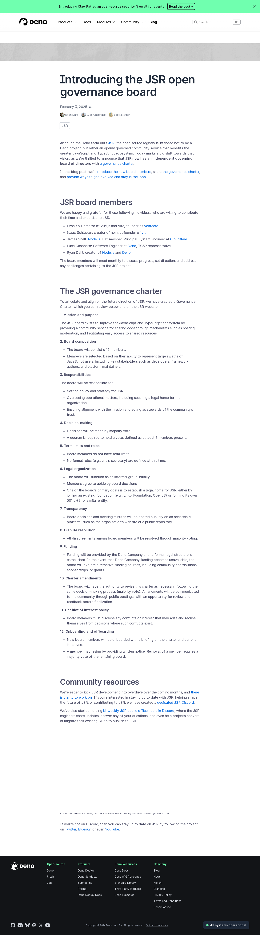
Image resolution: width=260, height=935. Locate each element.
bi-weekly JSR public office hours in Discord (138, 711)
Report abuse (162, 907)
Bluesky (84, 829)
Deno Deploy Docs (90, 894)
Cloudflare (178, 239)
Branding (159, 888)
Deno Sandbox (87, 876)
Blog (153, 22)
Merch (158, 882)
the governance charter (180, 172)
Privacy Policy (163, 894)
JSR (65, 126)
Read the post (181, 6)
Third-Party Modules (128, 888)
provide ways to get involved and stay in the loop (106, 177)
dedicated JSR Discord (175, 702)
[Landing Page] (33, 22)
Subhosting (85, 882)
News (157, 876)
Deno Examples (124, 894)
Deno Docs (122, 870)
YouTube (112, 829)
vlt (144, 233)
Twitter (70, 829)
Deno (132, 246)
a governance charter (116, 164)
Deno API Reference (128, 876)
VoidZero (151, 226)
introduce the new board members (124, 172)
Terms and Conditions (167, 901)
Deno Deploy (86, 870)
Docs (86, 22)
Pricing (82, 888)
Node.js (94, 239)
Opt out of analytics (157, 925)
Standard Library (125, 882)
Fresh (50, 876)
